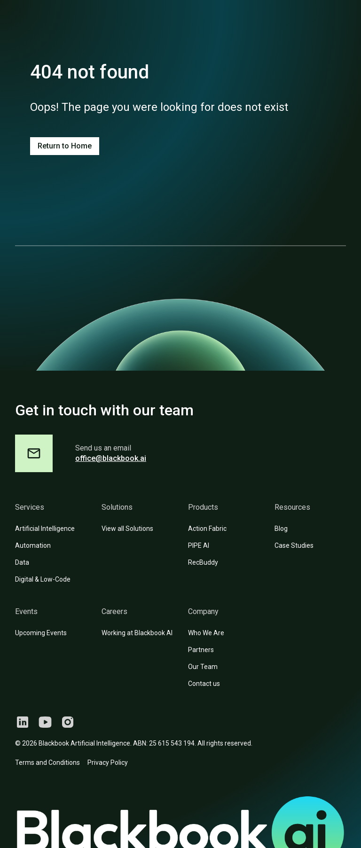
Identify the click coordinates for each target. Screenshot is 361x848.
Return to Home (65, 145)
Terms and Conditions (47, 762)
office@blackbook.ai (110, 458)
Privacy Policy (107, 762)
